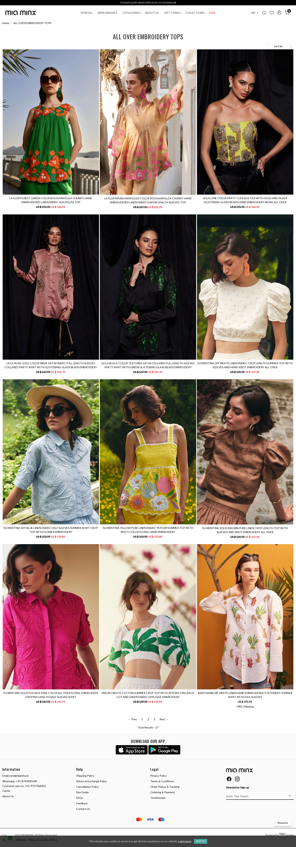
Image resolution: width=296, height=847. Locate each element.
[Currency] (255, 13)
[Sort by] (280, 46)
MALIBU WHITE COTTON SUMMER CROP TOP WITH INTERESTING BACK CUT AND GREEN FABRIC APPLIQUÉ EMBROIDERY (148, 695)
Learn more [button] (184, 841)
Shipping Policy (85, 775)
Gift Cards (173, 12)
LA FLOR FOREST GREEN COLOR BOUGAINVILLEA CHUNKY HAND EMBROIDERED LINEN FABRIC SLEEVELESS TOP (51, 200)
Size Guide (82, 792)
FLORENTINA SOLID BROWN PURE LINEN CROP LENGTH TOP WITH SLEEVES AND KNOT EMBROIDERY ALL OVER (245, 530)
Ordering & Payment (162, 792)
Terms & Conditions (162, 781)
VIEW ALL (86, 12)
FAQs (79, 797)
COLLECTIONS (195, 12)
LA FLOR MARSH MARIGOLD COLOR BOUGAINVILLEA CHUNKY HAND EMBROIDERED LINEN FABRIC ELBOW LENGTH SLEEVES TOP (148, 200)
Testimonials (158, 797)
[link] (264, 12)
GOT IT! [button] (200, 841)
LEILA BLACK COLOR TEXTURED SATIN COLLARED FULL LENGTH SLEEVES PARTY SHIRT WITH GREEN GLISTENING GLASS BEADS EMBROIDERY (148, 365)
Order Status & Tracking (164, 786)
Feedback (82, 803)
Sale (212, 12)
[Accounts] (279, 12)
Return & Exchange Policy (91, 781)
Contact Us (83, 808)
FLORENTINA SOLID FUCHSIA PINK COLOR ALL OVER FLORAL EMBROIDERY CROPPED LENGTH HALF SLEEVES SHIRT (50, 695)
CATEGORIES (132, 12)
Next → (164, 719)
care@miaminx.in (19, 775)
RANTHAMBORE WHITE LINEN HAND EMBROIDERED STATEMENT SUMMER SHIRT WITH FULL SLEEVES (245, 695)
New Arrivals (107, 12)
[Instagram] (237, 779)
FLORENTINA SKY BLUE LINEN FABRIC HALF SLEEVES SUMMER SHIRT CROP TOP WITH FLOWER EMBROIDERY (51, 529)
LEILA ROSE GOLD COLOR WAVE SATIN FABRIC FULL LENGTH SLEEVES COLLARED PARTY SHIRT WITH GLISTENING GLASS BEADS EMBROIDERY (51, 365)
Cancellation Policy (87, 786)
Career (6, 790)
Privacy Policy (158, 775)
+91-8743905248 (26, 781)
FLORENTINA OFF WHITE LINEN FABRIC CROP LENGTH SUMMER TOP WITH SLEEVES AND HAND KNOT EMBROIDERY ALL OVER (245, 365)
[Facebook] (229, 779)
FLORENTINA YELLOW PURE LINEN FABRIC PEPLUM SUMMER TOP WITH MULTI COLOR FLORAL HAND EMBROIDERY (148, 529)
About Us (152, 12)
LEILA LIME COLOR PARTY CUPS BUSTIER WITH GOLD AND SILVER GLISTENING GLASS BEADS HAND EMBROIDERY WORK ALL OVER (245, 200)
